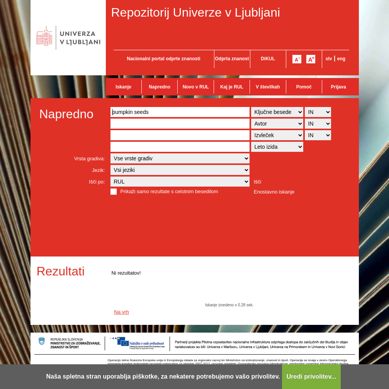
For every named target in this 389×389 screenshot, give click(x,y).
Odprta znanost (232, 58)
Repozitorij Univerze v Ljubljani (195, 12)
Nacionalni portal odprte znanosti (163, 58)
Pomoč (304, 87)
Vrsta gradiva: (89, 158)
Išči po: (97, 182)
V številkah (268, 87)
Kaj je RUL (231, 87)
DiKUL (268, 58)
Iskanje (123, 87)
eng (341, 58)
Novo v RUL (196, 87)
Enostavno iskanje (274, 192)
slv (329, 58)
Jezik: (98, 170)
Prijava (338, 87)
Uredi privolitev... (311, 376)
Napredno (159, 87)
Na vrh (121, 312)
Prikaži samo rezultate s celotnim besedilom (169, 191)
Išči (258, 182)
